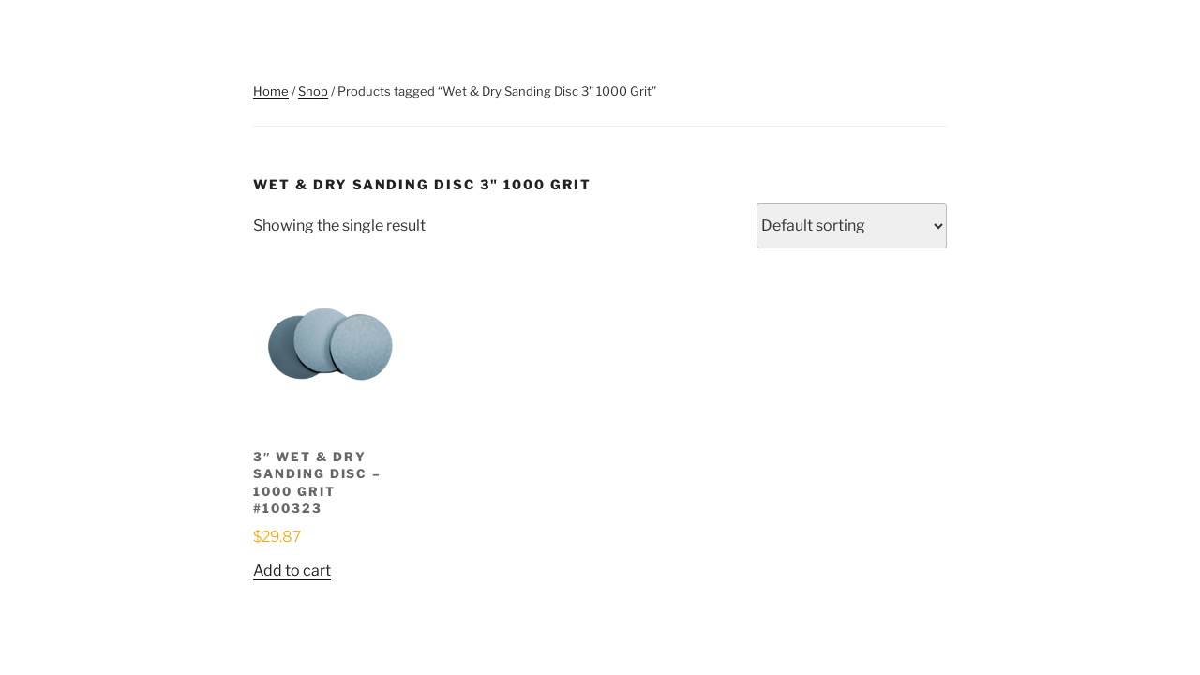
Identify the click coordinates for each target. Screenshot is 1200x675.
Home (271, 90)
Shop (313, 90)
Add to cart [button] (292, 570)
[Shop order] (852, 225)
